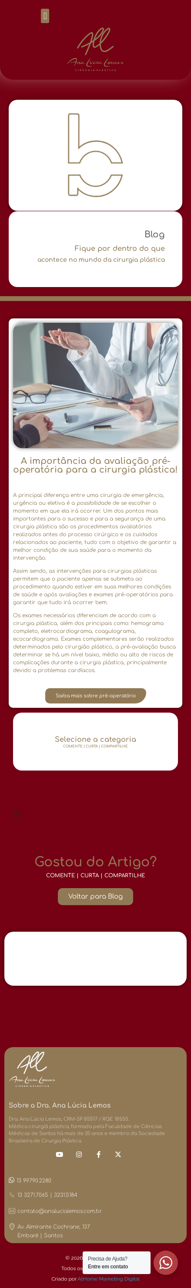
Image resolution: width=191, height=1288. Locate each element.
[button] (45, 16)
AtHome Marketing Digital (109, 1279)
